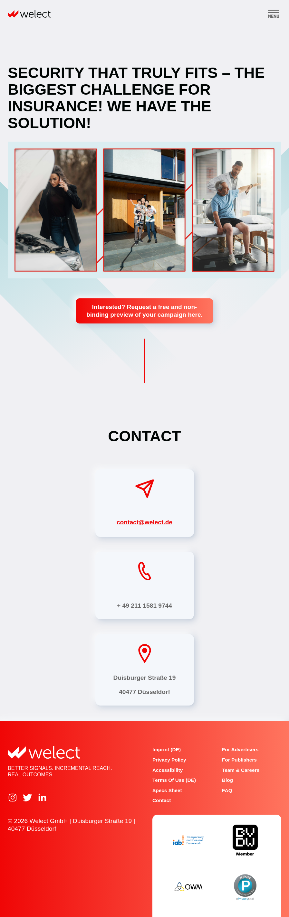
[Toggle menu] (273, 14)
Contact (161, 800)
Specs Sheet (167, 790)
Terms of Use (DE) (174, 780)
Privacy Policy (169, 760)
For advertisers (240, 750)
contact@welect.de (144, 522)
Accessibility (167, 770)
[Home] (29, 14)
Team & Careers (240, 770)
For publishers (239, 760)
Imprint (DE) (166, 750)
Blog (227, 780)
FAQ (227, 790)
